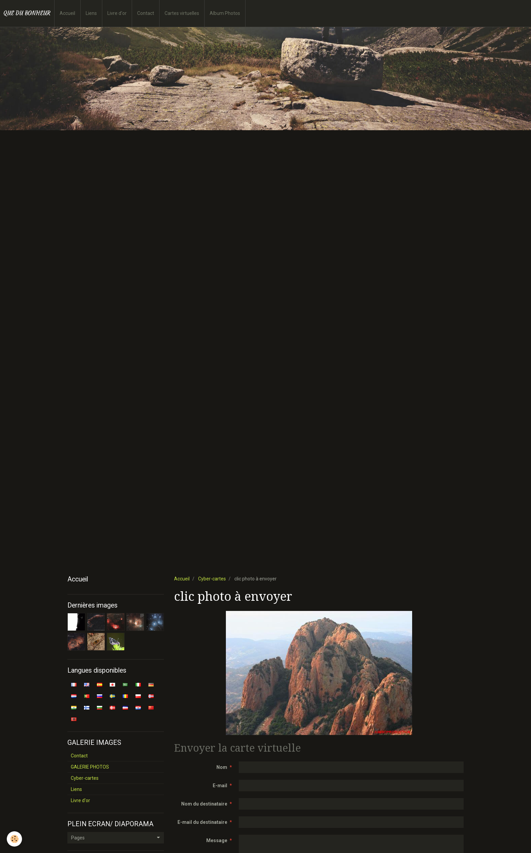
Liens (91, 13)
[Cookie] (14, 839)
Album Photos (225, 13)
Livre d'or (117, 13)
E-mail (220, 785)
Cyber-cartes (212, 578)
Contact (145, 13)
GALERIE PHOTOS (90, 767)
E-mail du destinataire (202, 822)
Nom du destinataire (204, 804)
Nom (221, 767)
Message (216, 840)
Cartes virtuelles (182, 13)
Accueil (67, 13)
